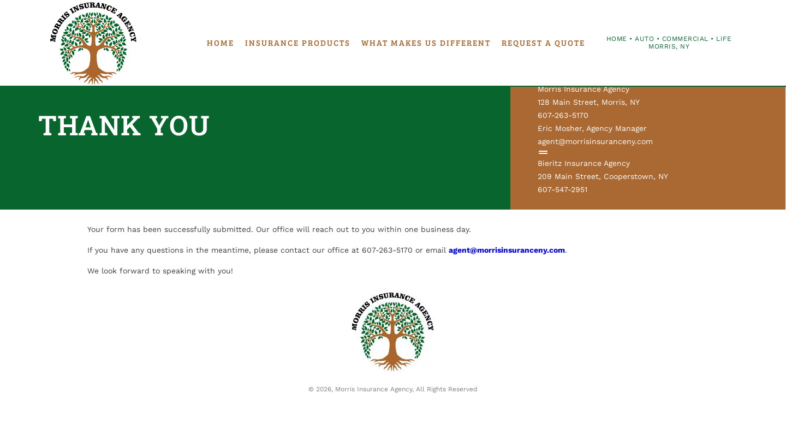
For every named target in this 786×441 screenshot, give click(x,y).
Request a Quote (543, 42)
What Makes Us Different (426, 42)
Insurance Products (297, 42)
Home (220, 42)
